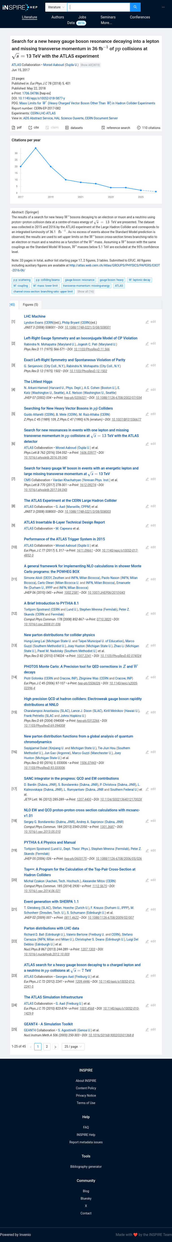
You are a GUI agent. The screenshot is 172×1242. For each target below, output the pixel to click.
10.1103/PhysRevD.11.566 (92, 349)
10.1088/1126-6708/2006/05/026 (119, 858)
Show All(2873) (90, 65)
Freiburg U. (97, 934)
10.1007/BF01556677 (126, 419)
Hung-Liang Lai (34, 641)
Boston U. (108, 388)
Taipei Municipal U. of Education (100, 641)
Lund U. (72, 609)
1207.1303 (88, 949)
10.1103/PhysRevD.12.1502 (88, 371)
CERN (49, 322)
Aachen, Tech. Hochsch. (63, 881)
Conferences (140, 17)
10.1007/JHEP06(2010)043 (106, 592)
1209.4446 (82, 981)
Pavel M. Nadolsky (50, 651)
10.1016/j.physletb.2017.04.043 (45, 490)
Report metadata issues (86, 1142)
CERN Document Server (101, 118)
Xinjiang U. (56, 748)
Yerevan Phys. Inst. (96, 480)
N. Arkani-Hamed (36, 388)
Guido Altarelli (33, 414)
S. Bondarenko (68, 784)
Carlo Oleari (46, 583)
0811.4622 (71, 917)
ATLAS (16, 65)
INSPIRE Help (86, 1135)
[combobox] (98, 7)
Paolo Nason (111, 578)
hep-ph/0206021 (75, 397)
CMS (27, 480)
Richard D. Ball (34, 934)
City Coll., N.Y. (54, 366)
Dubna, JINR (47, 784)
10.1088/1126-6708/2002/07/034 (119, 397)
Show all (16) (85, 291)
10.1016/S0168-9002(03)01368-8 (111, 1035)
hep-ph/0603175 (75, 858)
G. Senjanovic (33, 366)
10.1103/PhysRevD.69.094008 (44, 725)
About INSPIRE (86, 1081)
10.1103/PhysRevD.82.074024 (120, 656)
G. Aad (60, 507)
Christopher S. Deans (89, 939)
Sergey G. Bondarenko (39, 822)
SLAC (65, 711)
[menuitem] (163, 7)
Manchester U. (102, 753)
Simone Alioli (33, 578)
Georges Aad (64, 976)
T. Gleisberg (32, 908)
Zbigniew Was (89, 678)
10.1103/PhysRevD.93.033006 (44, 768)
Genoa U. (84, 1030)
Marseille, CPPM (78, 507)
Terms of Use (86, 1103)
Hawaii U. (131, 711)
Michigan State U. (59, 641)
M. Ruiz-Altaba (89, 414)
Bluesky (86, 1198)
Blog (86, 1191)
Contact (86, 1213)
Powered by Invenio (15, 1235)
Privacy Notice (86, 1095)
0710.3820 (104, 619)
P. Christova (108, 784)
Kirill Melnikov (113, 711)
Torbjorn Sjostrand (37, 609)
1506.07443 (88, 763)
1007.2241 (84, 656)
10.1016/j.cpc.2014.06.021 (42, 891)
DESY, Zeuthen (54, 578)
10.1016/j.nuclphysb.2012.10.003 (46, 954)
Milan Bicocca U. (67, 583)
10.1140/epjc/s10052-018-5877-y (41, 98)
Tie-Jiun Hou (107, 748)
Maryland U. (66, 344)
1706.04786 (30, 93)
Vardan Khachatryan (67, 480)
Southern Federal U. (124, 789)
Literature (29, 17)
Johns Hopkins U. (72, 716)
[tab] (24, 304)
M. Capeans (64, 528)
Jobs (82, 17)
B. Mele (61, 414)
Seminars (108, 17)
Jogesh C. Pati (87, 344)
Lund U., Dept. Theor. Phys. (70, 849)
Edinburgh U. (96, 913)
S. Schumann (76, 913)
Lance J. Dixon (81, 711)
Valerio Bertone (77, 934)
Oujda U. (71, 65)
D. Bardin (30, 784)
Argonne (63, 753)
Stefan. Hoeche (63, 908)
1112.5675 (99, 886)
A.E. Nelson (74, 393)
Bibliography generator (86, 1166)
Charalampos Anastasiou (41, 711)
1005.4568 (87, 1008)
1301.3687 (107, 827)
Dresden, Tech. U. (52, 913)
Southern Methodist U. (49, 646)
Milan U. (67, 939)
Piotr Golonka (33, 678)
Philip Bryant (71, 322)
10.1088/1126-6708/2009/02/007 (111, 917)
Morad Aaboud (53, 65)
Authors (58, 17)
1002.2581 (71, 592)
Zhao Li (119, 646)
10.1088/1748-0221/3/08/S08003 (88, 511)
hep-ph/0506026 (89, 683)
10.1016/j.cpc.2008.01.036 (42, 624)
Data (71, 23)
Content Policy (86, 1088)
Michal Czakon (34, 881)
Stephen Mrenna (91, 609)
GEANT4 (30, 1030)
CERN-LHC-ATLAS (43, 113)
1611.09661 (85, 550)
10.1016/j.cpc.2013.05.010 (42, 832)
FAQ (86, 1127)
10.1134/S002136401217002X (121, 799)
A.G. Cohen (92, 388)
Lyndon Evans (33, 322)
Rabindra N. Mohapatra (40, 344)
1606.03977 (88, 452)
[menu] (156, 7)
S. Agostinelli (67, 1030)
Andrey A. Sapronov (90, 822)
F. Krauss (97, 908)
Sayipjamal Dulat (35, 748)
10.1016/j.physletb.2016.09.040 (45, 457)
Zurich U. (82, 908)
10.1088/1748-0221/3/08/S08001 (88, 327)
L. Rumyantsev (74, 789)
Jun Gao (50, 753)
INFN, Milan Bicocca (85, 578)
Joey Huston (76, 646)
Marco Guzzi (81, 753)
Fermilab (110, 609)
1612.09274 (88, 485)
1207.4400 (84, 799)
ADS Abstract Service (38, 118)
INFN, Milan (46, 939)
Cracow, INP (68, 678)
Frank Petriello (34, 716)
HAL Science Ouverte (69, 118)
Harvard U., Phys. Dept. (66, 388)
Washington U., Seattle (48, 393)
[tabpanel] (86, 682)
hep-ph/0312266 (88, 720)
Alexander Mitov (93, 881)
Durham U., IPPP (41, 587)
